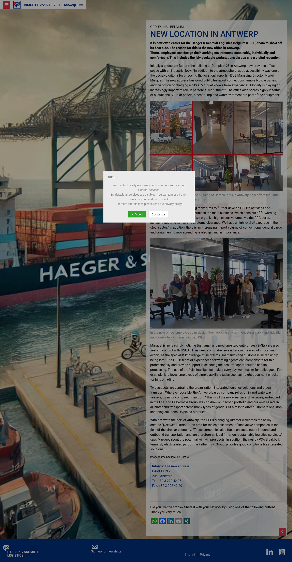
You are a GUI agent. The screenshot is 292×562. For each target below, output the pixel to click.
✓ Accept (137, 214)
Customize (158, 214)
